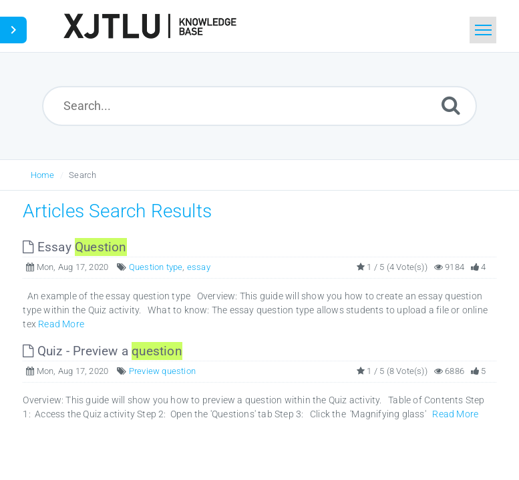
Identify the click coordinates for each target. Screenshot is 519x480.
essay (198, 267)
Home (43, 175)
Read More (61, 324)
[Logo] (149, 26)
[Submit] (451, 105)
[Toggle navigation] (483, 30)
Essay (74, 247)
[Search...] (259, 106)
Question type (156, 267)
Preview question (162, 371)
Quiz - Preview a (102, 351)
